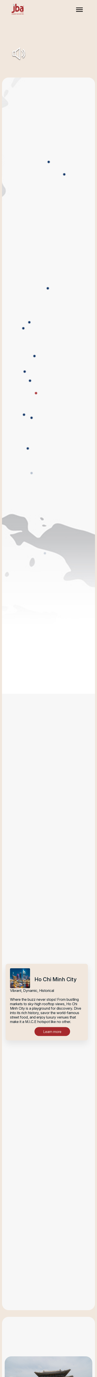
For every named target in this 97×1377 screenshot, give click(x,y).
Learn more (52, 1031)
